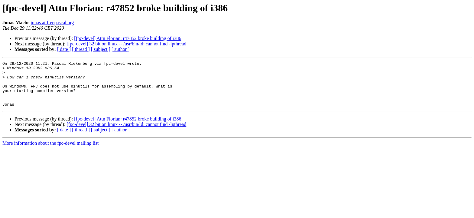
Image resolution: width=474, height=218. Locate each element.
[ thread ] (81, 49)
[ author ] (121, 49)
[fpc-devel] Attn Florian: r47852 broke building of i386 (127, 38)
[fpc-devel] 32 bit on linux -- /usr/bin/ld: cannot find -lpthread (126, 43)
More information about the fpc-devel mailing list (50, 152)
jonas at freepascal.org (52, 22)
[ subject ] (100, 49)
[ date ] (64, 49)
